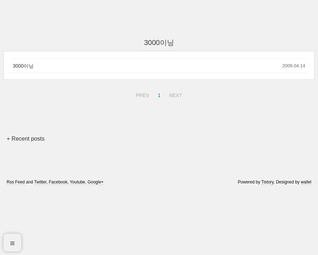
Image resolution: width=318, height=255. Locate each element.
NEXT (174, 94)
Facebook (58, 182)
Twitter (40, 182)
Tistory (267, 182)
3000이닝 (23, 66)
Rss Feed (16, 182)
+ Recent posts (26, 139)
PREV (141, 94)
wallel (306, 182)
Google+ (95, 182)
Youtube (77, 182)
